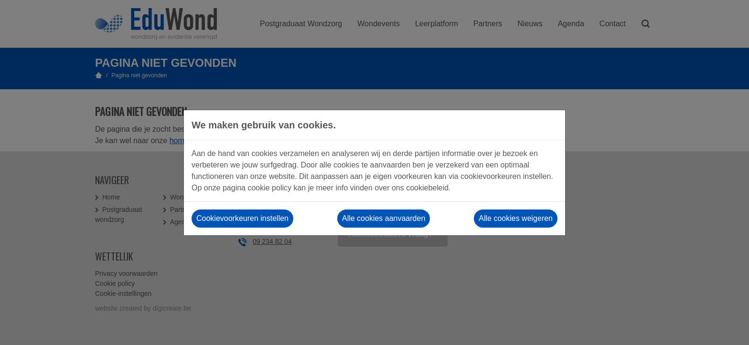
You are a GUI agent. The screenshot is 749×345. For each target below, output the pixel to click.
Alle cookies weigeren (516, 218)
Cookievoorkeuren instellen (242, 218)
